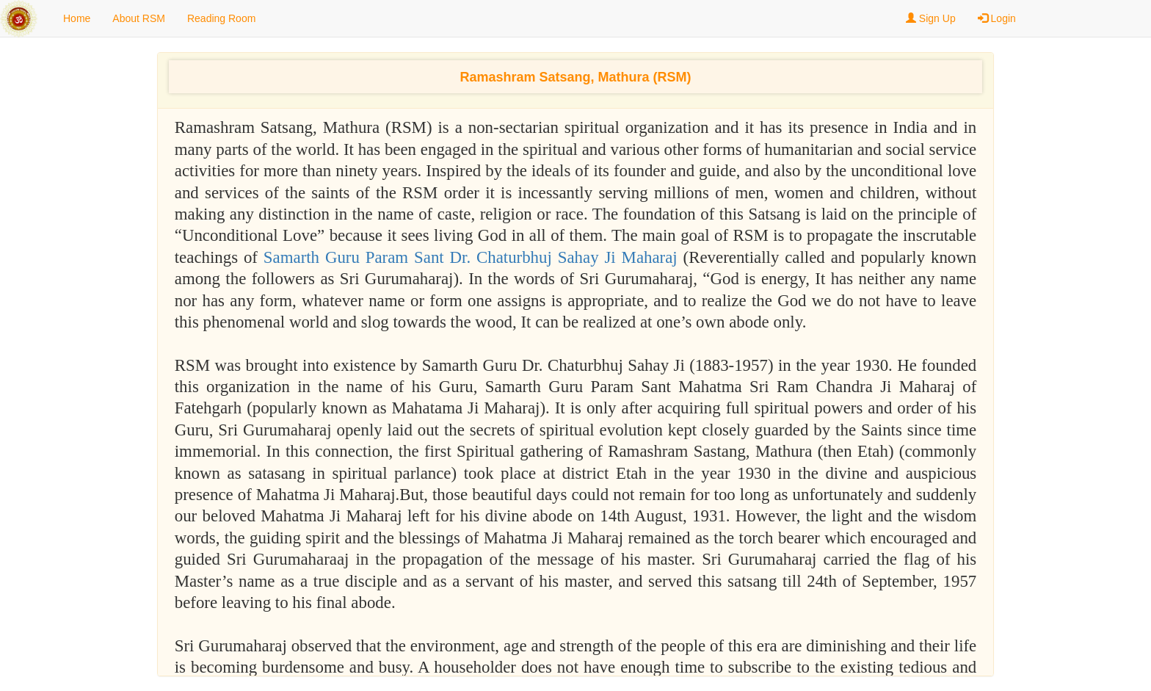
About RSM (138, 18)
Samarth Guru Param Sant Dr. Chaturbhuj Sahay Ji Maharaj (473, 257)
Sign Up (931, 18)
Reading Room (221, 18)
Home (76, 18)
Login (997, 18)
